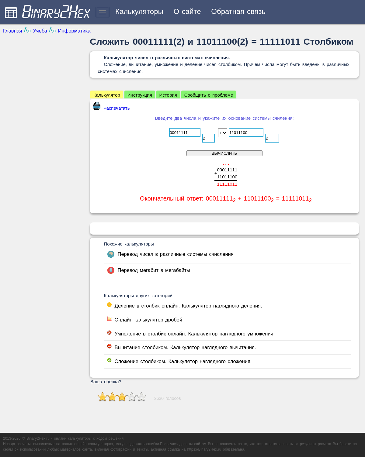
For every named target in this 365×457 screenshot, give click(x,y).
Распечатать (111, 108)
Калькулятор (106, 95)
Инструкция (139, 95)
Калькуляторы (139, 11)
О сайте (187, 11)
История (168, 95)
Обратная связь (238, 11)
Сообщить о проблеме (208, 95)
